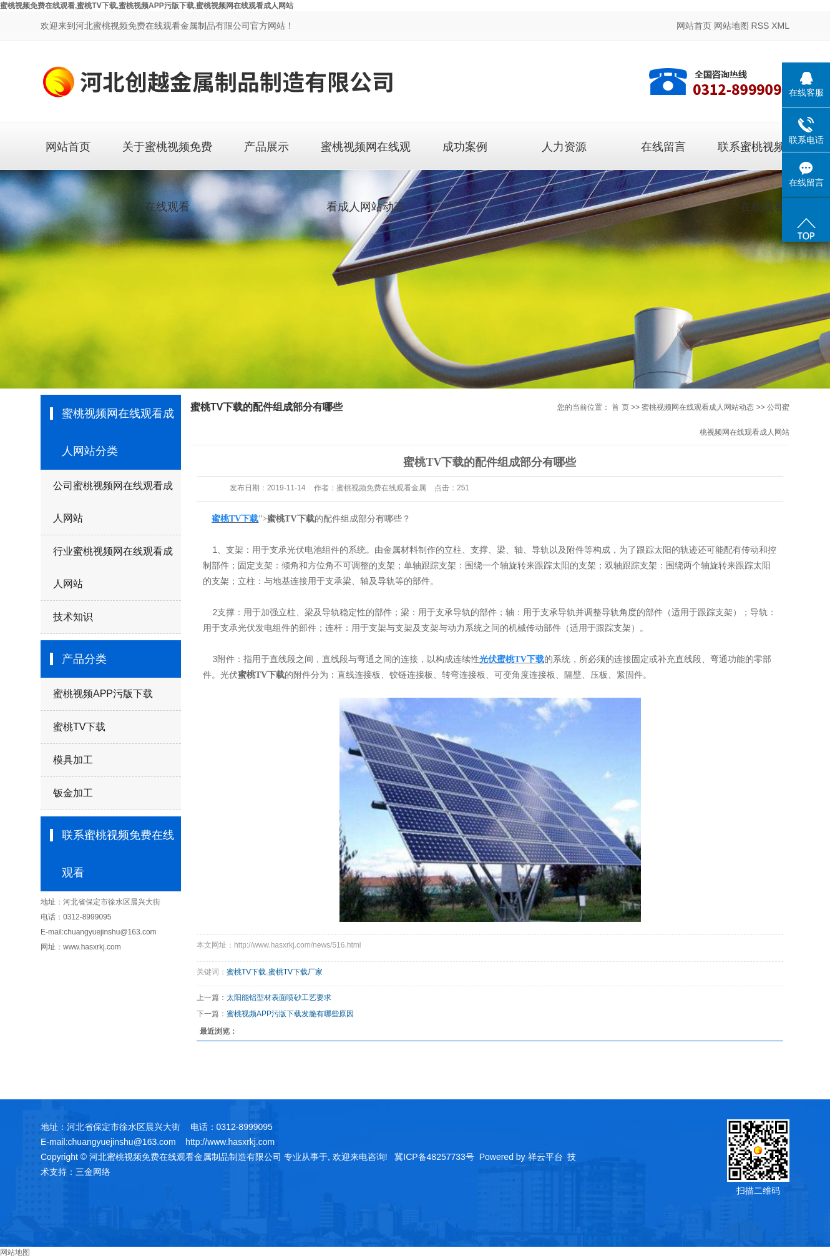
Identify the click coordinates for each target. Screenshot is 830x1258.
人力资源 (564, 147)
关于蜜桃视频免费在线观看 (167, 155)
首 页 (620, 407)
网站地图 (731, 26)
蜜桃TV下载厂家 (295, 972)
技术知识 (73, 617)
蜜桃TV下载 (79, 726)
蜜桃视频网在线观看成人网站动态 (366, 155)
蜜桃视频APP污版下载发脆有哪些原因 (290, 1013)
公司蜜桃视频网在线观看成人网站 (113, 501)
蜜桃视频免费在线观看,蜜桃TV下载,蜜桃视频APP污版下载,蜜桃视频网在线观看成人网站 (146, 5)
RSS (760, 26)
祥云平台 (545, 1157)
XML (780, 26)
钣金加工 (73, 793)
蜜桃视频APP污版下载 (103, 693)
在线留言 (663, 147)
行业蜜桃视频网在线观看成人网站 (113, 567)
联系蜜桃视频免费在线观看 (763, 155)
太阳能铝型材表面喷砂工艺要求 (279, 997)
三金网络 (93, 1172)
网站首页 (693, 26)
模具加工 (73, 760)
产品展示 (266, 147)
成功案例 (464, 147)
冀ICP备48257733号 (434, 1157)
